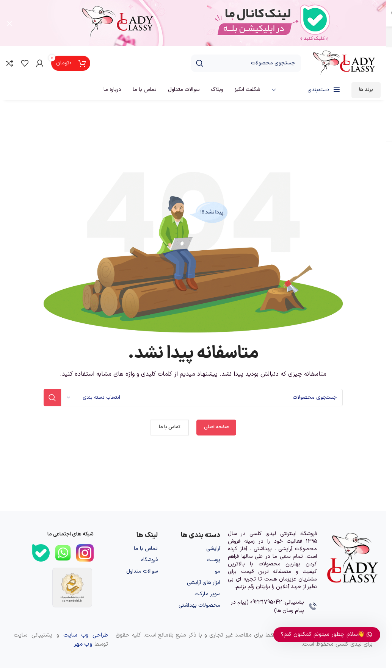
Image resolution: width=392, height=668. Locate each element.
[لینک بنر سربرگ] (193, 23)
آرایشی (213, 549)
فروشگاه (149, 561)
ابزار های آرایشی (203, 583)
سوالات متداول (142, 572)
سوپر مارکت (207, 595)
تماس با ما (146, 549)
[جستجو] (246, 64)
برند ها (366, 90)
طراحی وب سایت (85, 636)
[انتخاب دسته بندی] (93, 398)
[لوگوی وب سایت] (345, 63)
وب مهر (83, 645)
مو (217, 572)
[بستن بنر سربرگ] (9, 23)
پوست (213, 561)
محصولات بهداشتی (199, 606)
